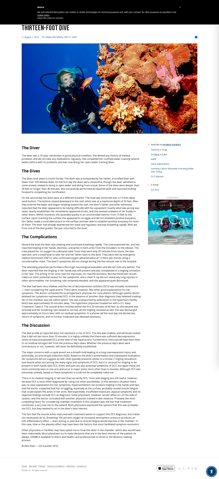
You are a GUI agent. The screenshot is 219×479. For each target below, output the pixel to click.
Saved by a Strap (159, 149)
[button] (180, 7)
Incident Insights (172, 144)
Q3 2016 (155, 189)
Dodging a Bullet (159, 154)
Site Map (33, 466)
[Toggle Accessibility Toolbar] (211, 471)
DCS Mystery (157, 176)
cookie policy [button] (43, 15)
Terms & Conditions (56, 466)
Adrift (153, 159)
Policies (41, 466)
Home (24, 466)
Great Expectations (160, 163)
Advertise (70, 466)
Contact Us (81, 466)
